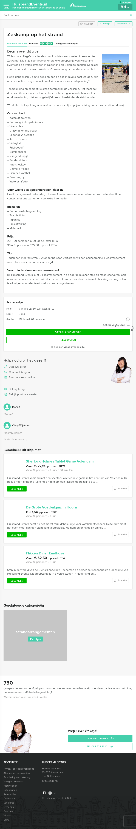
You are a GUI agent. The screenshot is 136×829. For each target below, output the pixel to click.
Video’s (8, 815)
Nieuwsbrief (10, 786)
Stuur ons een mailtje (19, 377)
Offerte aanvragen (68, 332)
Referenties (10, 794)
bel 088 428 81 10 (100, 746)
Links (6, 820)
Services (8, 811)
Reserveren (68, 340)
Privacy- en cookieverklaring (19, 769)
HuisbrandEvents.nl (38, 5)
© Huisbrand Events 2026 (56, 798)
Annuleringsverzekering (17, 777)
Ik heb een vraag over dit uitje (68, 347)
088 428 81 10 (17, 367)
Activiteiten (10, 798)
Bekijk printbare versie (20, 394)
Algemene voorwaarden (17, 773)
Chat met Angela (17, 372)
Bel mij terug (14, 389)
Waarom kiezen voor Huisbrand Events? (25, 697)
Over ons (9, 807)
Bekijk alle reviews (16, 439)
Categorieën (10, 790)
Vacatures (9, 803)
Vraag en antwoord (14, 781)
